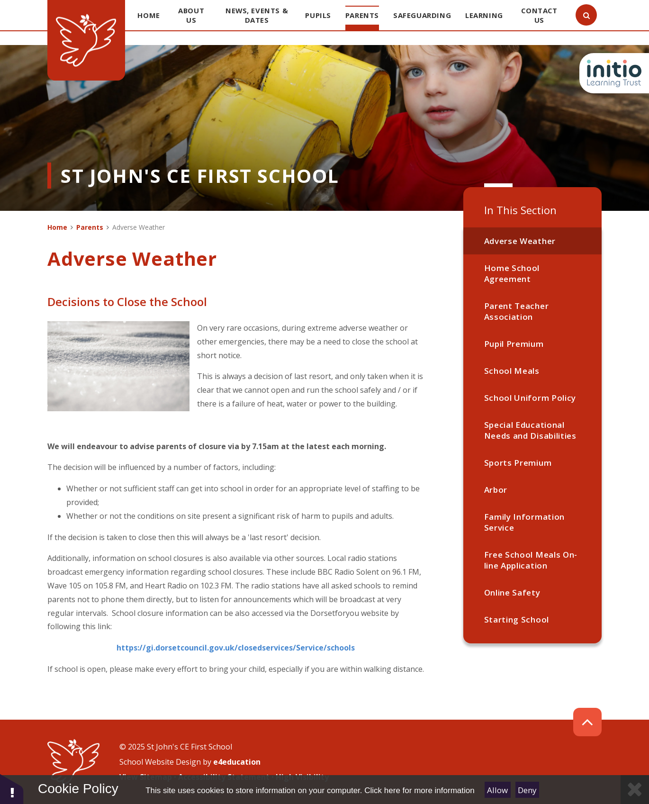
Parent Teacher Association (516, 311)
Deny (527, 790)
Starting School (516, 619)
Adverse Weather (520, 240)
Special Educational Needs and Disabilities (530, 430)
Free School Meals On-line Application (530, 560)
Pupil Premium (514, 343)
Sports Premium (518, 462)
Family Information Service (524, 522)
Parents (89, 227)
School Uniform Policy (530, 397)
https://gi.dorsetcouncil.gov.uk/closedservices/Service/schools (236, 647)
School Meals (512, 370)
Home (57, 227)
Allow (497, 790)
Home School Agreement (512, 273)
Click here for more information (419, 790)
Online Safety (512, 592)
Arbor (495, 489)
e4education (237, 762)
